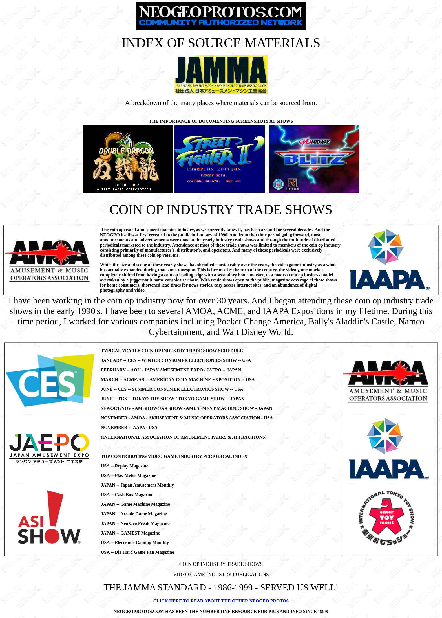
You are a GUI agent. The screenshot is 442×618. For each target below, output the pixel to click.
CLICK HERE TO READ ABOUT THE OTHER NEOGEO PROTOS (221, 601)
